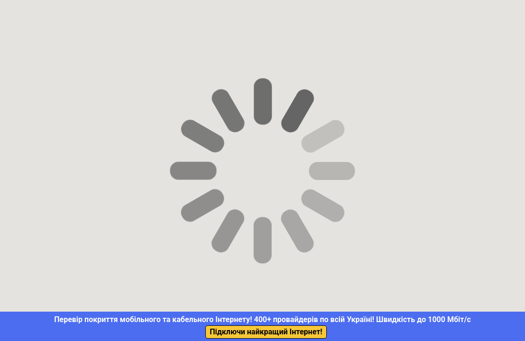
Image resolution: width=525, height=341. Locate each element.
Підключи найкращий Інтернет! (266, 331)
